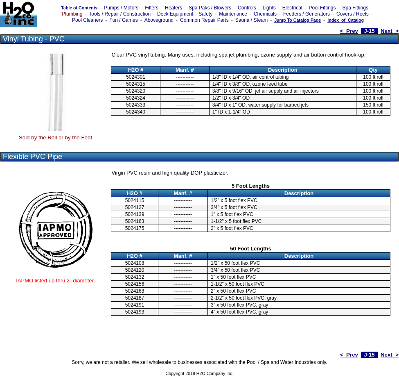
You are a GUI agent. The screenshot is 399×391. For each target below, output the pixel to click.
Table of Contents (79, 7)
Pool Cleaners (87, 20)
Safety (205, 14)
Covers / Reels (352, 14)
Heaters (173, 8)
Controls (247, 8)
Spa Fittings (355, 8)
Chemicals (265, 14)
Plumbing (72, 14)
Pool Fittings (322, 8)
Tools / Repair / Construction (120, 14)
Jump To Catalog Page (297, 20)
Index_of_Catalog (345, 20)
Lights (269, 8)
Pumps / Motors (121, 8)
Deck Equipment (175, 14)
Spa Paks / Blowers (210, 8)
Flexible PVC (24, 156)
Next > (390, 31)
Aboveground (159, 20)
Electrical (292, 8)
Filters (151, 8)
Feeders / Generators (306, 14)
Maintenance (233, 14)
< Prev (349, 31)
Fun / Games (123, 20)
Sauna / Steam (251, 20)
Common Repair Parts (204, 20)
